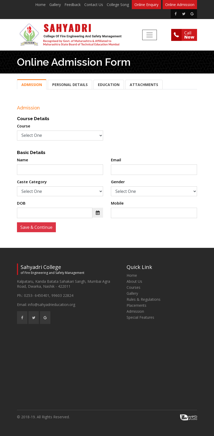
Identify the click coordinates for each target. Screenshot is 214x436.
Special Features (140, 317)
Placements (136, 305)
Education (109, 84)
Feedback (72, 4)
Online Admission (179, 4)
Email (116, 159)
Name (22, 159)
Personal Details (70, 84)
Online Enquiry (146, 4)
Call (189, 35)
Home (40, 4)
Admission (31, 84)
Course (23, 125)
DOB (21, 203)
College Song (118, 4)
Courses (133, 287)
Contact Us (93, 4)
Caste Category (32, 181)
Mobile (117, 203)
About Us (134, 281)
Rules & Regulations (143, 299)
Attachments (144, 84)
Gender (118, 181)
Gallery (55, 4)
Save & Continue (36, 227)
